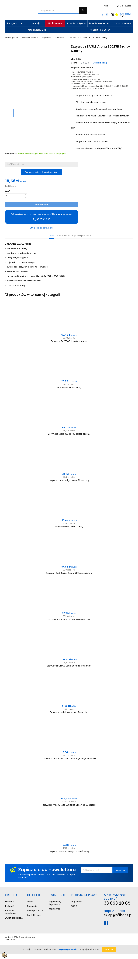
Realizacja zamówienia (11, 912)
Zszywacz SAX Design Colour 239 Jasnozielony (69, 573)
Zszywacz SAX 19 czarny (69, 387)
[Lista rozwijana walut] (107, 6)
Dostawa (9, 901)
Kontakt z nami (34, 915)
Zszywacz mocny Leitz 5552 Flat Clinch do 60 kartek (69, 804)
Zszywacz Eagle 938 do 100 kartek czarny (69, 433)
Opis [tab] (51, 235)
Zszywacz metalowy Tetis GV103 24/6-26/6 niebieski (69, 758)
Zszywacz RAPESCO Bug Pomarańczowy (69, 851)
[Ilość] (14, 196)
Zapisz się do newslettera (47, 869)
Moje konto (54, 908)
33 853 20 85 (117, 903)
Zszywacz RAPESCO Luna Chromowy (69, 341)
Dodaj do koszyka (41, 204)
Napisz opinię (100, 63)
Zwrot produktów (14, 917)
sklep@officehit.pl (118, 915)
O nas (30, 901)
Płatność (9, 906)
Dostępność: (11, 153)
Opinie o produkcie (81, 235)
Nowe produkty (35, 910)
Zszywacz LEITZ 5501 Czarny (69, 526)
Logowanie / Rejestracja (55, 903)
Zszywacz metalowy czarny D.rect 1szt (69, 712)
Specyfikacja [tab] (63, 235)
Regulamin (76, 901)
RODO (74, 906)
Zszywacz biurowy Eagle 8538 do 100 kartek (69, 665)
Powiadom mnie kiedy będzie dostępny (41, 172)
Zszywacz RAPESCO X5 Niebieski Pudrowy (69, 619)
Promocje (32, 906)
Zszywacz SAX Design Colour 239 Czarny (69, 480)
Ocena (74, 63)
